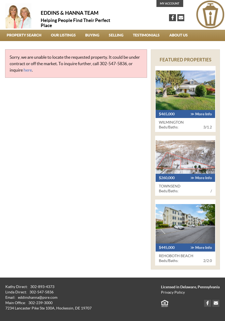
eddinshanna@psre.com (37, 298)
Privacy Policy (173, 292)
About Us (178, 35)
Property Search (24, 35)
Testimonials (146, 35)
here (28, 70)
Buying (92, 35)
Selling (116, 35)
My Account (169, 3)
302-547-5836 (113, 63)
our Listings (63, 35)
